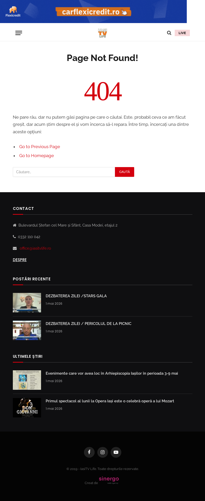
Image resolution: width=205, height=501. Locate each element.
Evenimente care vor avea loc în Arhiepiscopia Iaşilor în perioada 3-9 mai (112, 373)
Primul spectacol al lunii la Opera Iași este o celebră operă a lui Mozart (110, 401)
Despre (20, 259)
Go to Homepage (36, 155)
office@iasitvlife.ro (35, 248)
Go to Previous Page (39, 146)
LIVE (182, 33)
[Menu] (18, 33)
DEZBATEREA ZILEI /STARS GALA (76, 296)
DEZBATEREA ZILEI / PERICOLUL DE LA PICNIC (88, 323)
